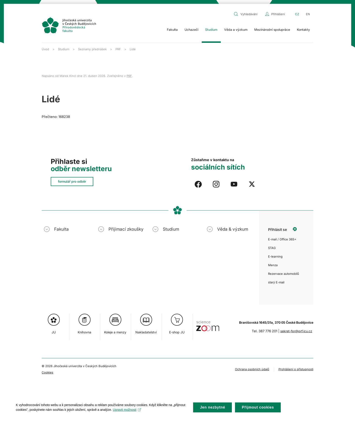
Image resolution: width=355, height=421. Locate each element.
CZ (297, 14)
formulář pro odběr (72, 181)
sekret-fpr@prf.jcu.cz (296, 331)
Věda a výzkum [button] (235, 29)
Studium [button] (211, 29)
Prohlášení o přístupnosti (295, 369)
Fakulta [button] (172, 29)
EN (308, 14)
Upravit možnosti (127, 413)
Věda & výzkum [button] (232, 229)
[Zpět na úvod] (69, 25)
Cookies (47, 372)
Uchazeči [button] (191, 29)
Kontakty (303, 29)
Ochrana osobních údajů (252, 369)
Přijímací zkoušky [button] (126, 229)
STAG (272, 248)
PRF (129, 76)
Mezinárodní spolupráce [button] (272, 29)
